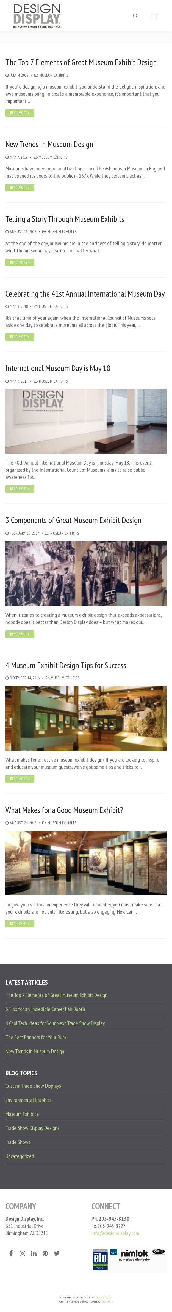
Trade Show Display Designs (32, 1128)
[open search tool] (135, 16)
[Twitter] (56, 1253)
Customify (107, 1301)
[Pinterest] (45, 1253)
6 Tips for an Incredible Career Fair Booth (45, 1009)
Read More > (20, 113)
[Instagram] (22, 1253)
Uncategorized (19, 1156)
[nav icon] (153, 16)
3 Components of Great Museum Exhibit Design (73, 520)
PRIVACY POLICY (104, 1297)
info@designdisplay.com (115, 1233)
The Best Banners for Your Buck (35, 1037)
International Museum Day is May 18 (57, 368)
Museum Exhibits (51, 75)
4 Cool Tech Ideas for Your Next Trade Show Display (55, 1023)
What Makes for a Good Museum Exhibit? (64, 810)
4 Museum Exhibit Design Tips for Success (65, 665)
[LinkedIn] (34, 1253)
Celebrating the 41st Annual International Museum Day (85, 293)
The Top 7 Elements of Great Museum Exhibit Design (81, 62)
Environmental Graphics (28, 1099)
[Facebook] (11, 1253)
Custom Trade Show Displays (33, 1085)
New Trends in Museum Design (49, 144)
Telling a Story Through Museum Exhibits (64, 219)
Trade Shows (17, 1142)
